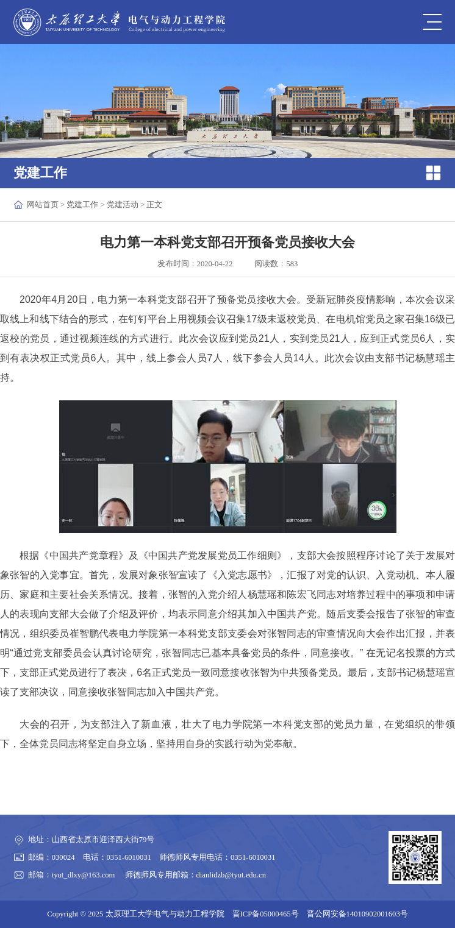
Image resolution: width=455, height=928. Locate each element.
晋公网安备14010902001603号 (357, 914)
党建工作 (82, 204)
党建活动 (122, 204)
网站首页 (43, 204)
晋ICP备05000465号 (265, 914)
